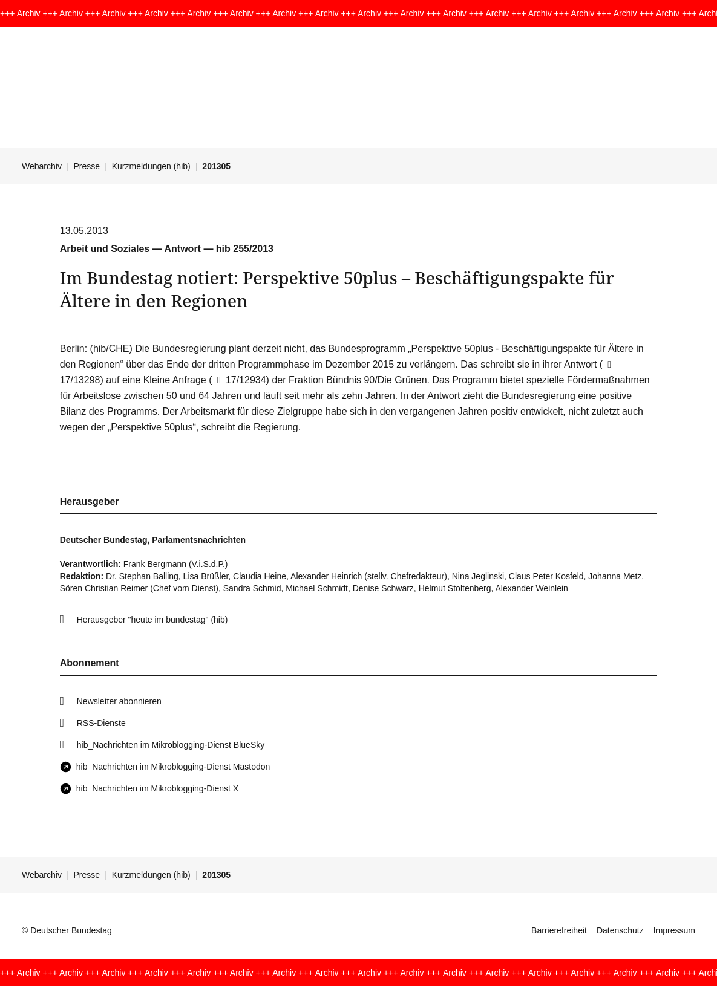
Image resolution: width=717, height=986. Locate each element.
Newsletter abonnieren (119, 701)
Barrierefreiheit (559, 930)
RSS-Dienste (101, 723)
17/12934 (239, 380)
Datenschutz (620, 930)
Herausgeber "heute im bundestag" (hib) (152, 619)
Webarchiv (42, 166)
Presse (87, 166)
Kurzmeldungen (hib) (151, 166)
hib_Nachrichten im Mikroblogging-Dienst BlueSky (170, 745)
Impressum (674, 930)
